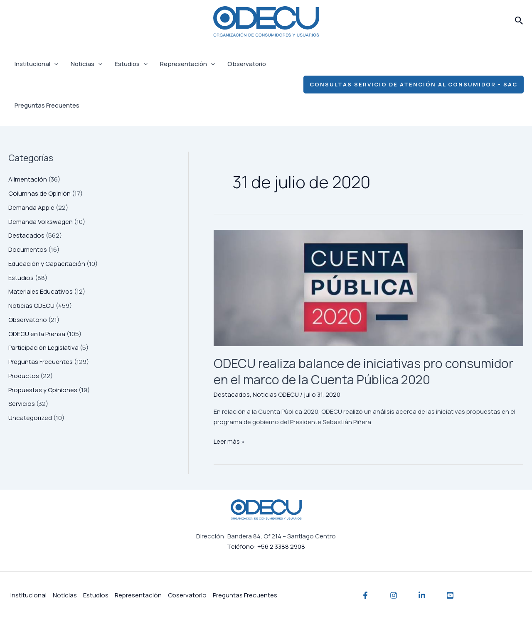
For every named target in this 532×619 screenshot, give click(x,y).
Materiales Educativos (40, 291)
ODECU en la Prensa (36, 333)
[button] (519, 21)
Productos (23, 375)
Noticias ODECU (31, 305)
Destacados (26, 235)
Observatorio (246, 63)
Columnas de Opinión (39, 193)
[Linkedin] (422, 595)
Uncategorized (30, 417)
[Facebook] (365, 595)
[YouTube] (450, 595)
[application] (54, 64)
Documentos (27, 249)
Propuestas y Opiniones (42, 390)
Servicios (21, 403)
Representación (187, 64)
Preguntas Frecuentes (47, 105)
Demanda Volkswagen (40, 221)
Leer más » (229, 441)
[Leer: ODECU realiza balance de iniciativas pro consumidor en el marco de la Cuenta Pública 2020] (368, 288)
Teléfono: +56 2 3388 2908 (266, 546)
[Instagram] (393, 595)
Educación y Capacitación (46, 263)
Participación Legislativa (43, 347)
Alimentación (27, 179)
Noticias (86, 64)
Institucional (36, 64)
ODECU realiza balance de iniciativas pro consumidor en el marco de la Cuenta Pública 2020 (363, 371)
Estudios (131, 64)
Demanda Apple (31, 207)
